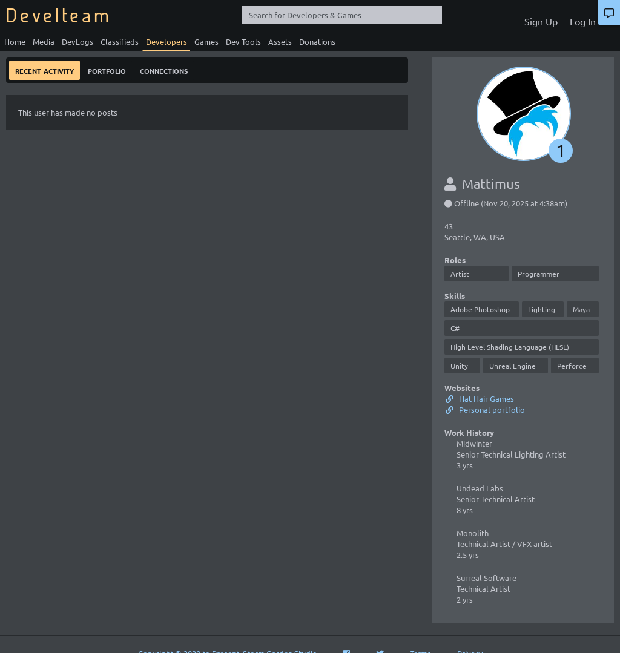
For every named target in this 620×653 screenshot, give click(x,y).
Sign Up (541, 21)
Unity (459, 365)
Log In (583, 21)
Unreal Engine (512, 365)
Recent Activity (44, 70)
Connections (164, 70)
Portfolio (107, 70)
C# (455, 328)
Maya (581, 309)
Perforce (572, 365)
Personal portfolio (484, 409)
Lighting (541, 309)
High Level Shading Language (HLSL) (509, 347)
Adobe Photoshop (480, 309)
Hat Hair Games (479, 398)
